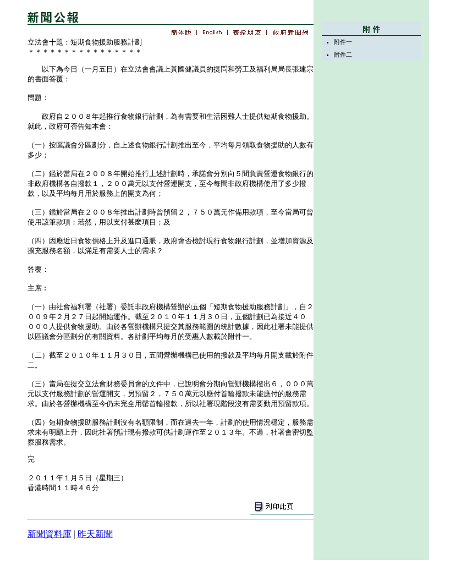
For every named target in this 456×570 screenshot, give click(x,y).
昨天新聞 (95, 534)
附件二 (343, 54)
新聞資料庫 (50, 534)
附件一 (343, 42)
